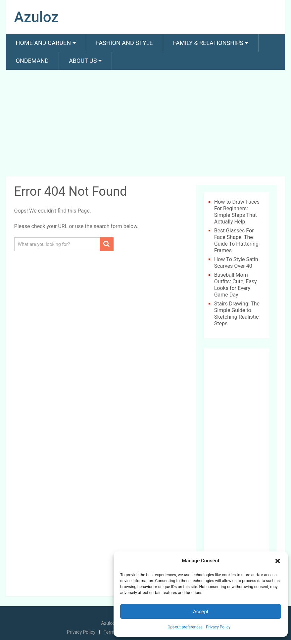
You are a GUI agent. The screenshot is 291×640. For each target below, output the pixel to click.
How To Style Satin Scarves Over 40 (236, 262)
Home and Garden (43, 42)
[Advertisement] (145, 124)
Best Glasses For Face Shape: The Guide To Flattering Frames (236, 240)
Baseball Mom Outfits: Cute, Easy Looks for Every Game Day (235, 285)
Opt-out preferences (185, 627)
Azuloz (36, 17)
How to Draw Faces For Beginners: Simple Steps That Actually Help (237, 212)
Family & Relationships (208, 42)
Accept (200, 611)
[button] (277, 561)
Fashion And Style (124, 42)
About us (83, 60)
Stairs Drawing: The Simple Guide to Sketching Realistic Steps (237, 313)
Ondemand (32, 60)
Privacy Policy (218, 627)
